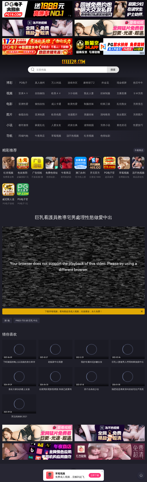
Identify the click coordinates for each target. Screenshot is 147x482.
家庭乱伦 (40, 125)
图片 (9, 114)
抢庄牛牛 (138, 82)
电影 (9, 104)
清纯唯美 (105, 114)
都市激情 (23, 125)
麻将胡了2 (88, 82)
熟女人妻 (89, 93)
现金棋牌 (121, 82)
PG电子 (23, 82)
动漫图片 (72, 114)
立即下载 (95, 475)
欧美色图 (56, 114)
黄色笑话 (121, 125)
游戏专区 (72, 82)
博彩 (9, 83)
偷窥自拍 (23, 114)
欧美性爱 (72, 104)
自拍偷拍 (40, 93)
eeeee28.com (73, 62)
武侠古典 (72, 125)
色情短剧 (105, 135)
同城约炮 (23, 135)
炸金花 (105, 82)
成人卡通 (56, 104)
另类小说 (105, 125)
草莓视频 (56, 135)
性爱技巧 (138, 125)
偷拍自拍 (40, 104)
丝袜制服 (105, 93)
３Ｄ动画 (72, 93)
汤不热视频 (73, 135)
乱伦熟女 (121, 104)
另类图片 (138, 114)
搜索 (113, 69)
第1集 (7, 320)
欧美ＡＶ (56, 93)
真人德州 (40, 82)
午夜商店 (40, 135)
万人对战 (56, 82)
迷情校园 (89, 125)
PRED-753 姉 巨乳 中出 (27, 320)
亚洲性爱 (23, 104)
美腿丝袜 (89, 114)
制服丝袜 (89, 104)
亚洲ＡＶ (23, 93)
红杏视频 (89, 135)
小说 (9, 125)
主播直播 (121, 93)
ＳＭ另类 (138, 93)
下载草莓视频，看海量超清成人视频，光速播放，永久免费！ (94, 311)
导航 (9, 136)
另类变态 (138, 104)
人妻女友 (56, 125)
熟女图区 (121, 114)
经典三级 (105, 104)
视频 (9, 93)
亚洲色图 (40, 114)
